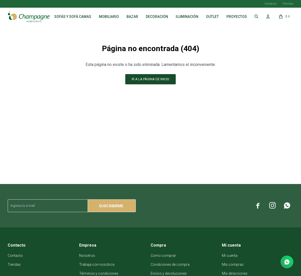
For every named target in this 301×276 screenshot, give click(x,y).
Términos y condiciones (98, 273)
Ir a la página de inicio (150, 79)
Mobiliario (109, 17)
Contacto (271, 3)
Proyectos (236, 17)
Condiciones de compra (170, 264)
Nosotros (87, 256)
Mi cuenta (229, 256)
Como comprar (163, 256)
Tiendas (287, 3)
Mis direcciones (234, 273)
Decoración (157, 17)
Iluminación (187, 17)
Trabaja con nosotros (97, 264)
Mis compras (233, 264)
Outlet (212, 17)
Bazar (132, 17)
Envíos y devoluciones (169, 273)
